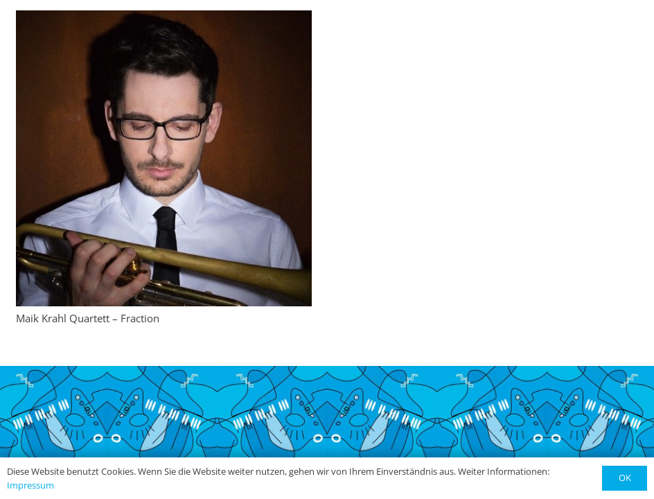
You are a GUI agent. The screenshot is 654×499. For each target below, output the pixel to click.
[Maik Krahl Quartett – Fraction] (164, 158)
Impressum (30, 485)
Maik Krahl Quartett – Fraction (87, 318)
